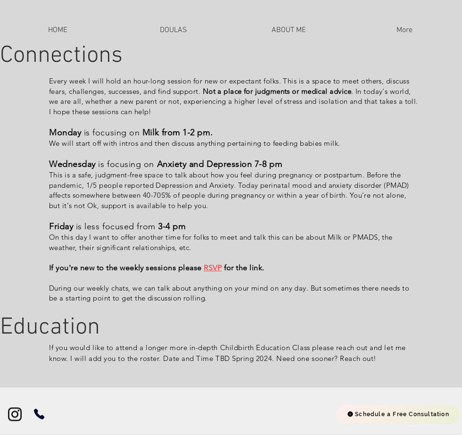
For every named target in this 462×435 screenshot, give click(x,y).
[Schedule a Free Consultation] (398, 414)
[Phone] (39, 414)
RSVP (213, 267)
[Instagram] (15, 414)
